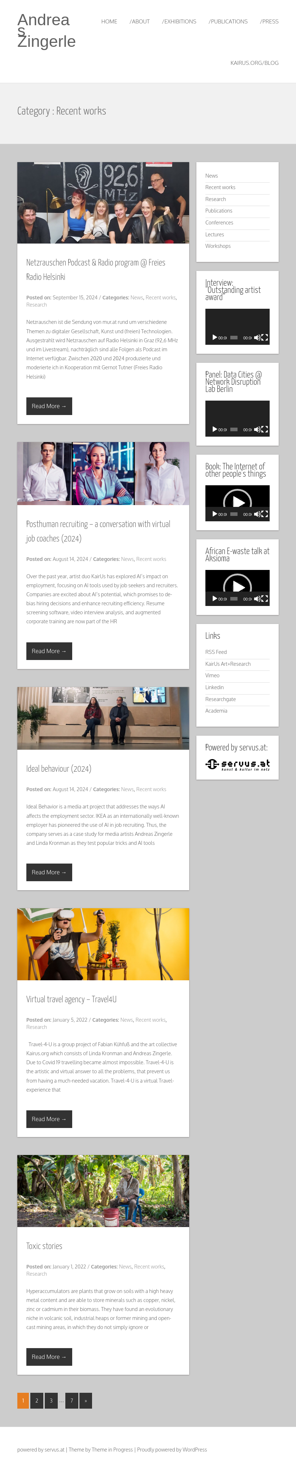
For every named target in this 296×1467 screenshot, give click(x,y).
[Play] (214, 337)
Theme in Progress (112, 1449)
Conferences (219, 222)
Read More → (49, 406)
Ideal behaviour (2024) (59, 769)
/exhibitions (179, 21)
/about (140, 21)
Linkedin (214, 687)
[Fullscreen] (264, 337)
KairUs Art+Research (228, 664)
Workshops (218, 246)
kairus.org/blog (255, 62)
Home (109, 21)
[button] (237, 503)
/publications (228, 21)
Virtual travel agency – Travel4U (71, 1000)
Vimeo (212, 675)
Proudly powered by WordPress (172, 1449)
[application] (237, 327)
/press (269, 21)
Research (36, 305)
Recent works (161, 297)
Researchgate (220, 699)
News (137, 297)
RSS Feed (216, 652)
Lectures (214, 234)
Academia (216, 711)
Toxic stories (44, 1247)
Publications (218, 211)
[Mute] (257, 337)
